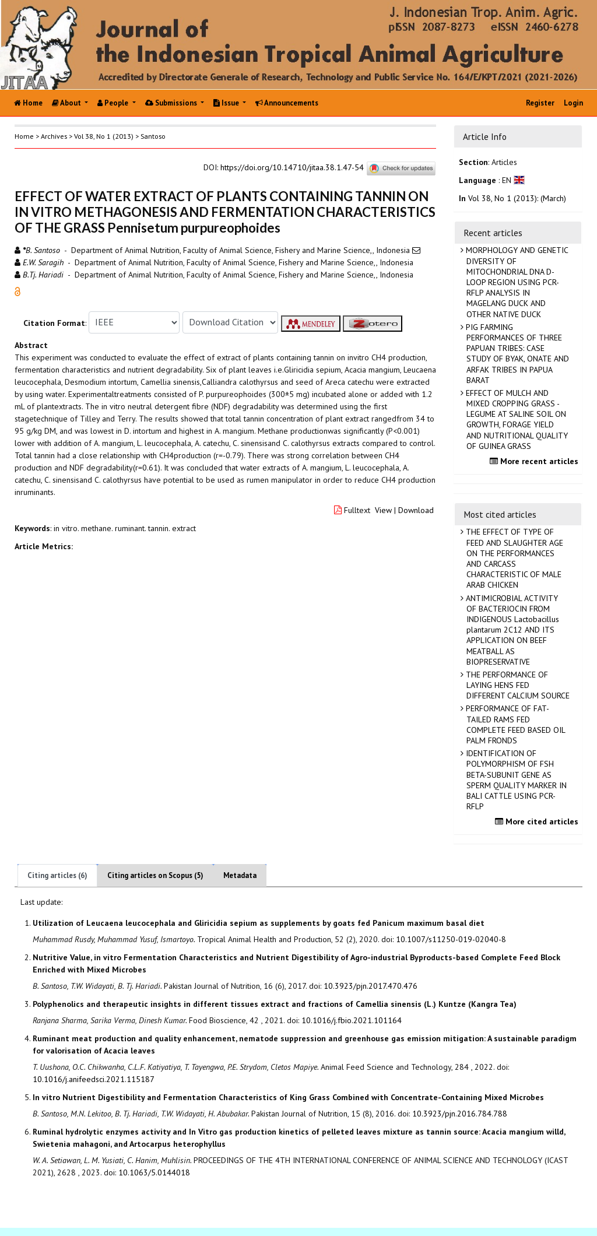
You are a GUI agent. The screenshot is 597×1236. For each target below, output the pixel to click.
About (67, 103)
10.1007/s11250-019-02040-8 (451, 939)
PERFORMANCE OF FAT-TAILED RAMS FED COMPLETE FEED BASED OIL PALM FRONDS (514, 724)
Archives (54, 136)
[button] (17, 290)
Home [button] (24, 136)
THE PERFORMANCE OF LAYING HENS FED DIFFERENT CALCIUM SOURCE (516, 685)
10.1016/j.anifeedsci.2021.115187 (93, 1079)
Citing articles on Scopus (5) (155, 875)
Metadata (240, 875)
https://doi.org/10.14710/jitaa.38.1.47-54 (292, 167)
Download (416, 510)
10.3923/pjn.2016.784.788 (459, 1113)
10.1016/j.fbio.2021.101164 (351, 1020)
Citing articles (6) (57, 875)
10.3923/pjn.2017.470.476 (370, 986)
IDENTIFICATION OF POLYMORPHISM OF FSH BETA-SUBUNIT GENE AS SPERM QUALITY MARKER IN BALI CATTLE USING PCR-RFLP (515, 780)
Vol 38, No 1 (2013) (104, 136)
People (113, 103)
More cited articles (538, 821)
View (383, 510)
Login (573, 103)
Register (540, 103)
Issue (227, 103)
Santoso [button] (153, 136)
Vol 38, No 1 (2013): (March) (517, 198)
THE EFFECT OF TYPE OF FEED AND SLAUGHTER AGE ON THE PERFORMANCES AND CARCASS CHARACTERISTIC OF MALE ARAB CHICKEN (513, 558)
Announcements (286, 103)
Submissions (172, 103)
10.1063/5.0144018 (154, 1172)
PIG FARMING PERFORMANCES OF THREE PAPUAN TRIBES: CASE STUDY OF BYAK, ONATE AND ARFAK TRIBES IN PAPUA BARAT (516, 353)
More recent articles (535, 461)
